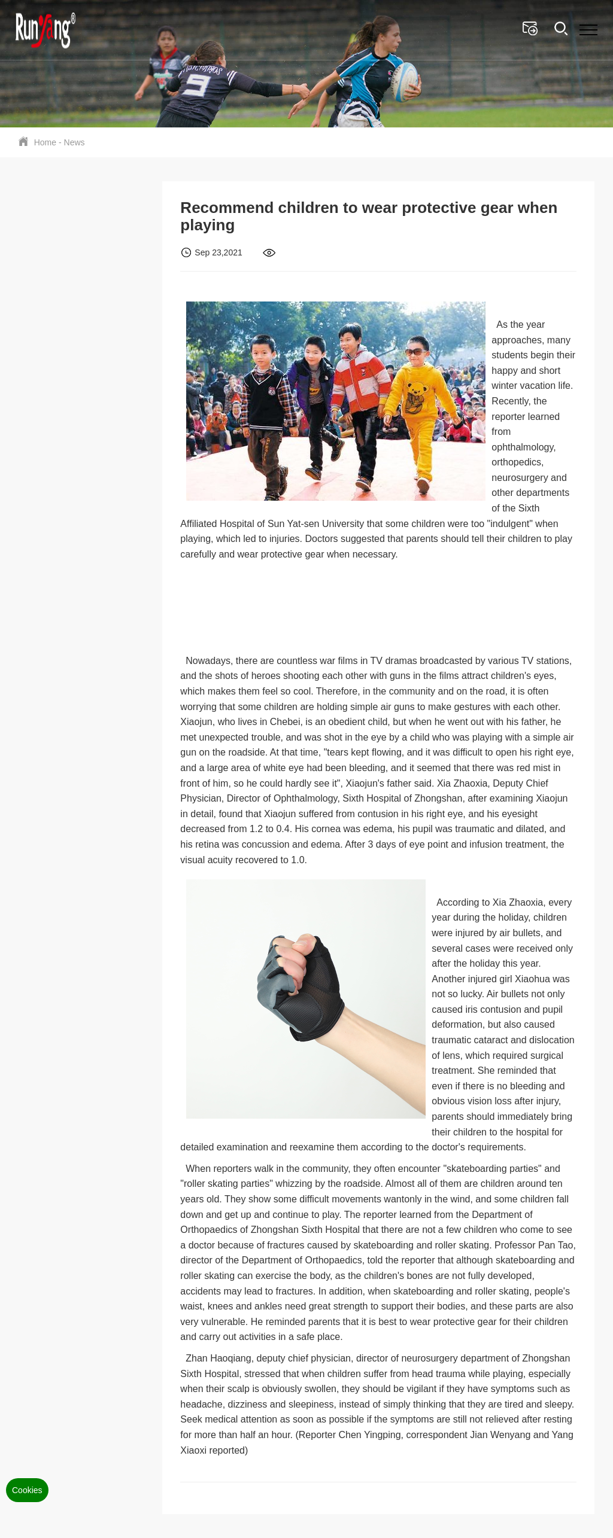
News (74, 142)
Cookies (27, 1490)
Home (45, 142)
